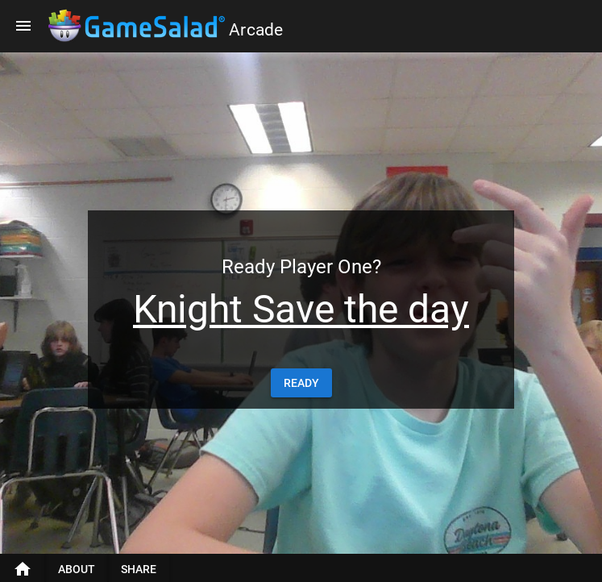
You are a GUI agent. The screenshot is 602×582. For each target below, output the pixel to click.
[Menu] (23, 25)
